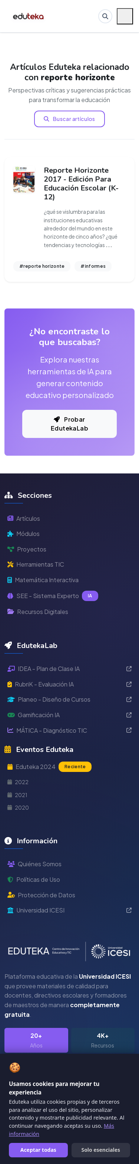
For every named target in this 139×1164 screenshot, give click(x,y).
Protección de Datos (41, 895)
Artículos (23, 518)
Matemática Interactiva (43, 580)
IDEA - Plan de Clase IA (69, 668)
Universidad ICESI (69, 910)
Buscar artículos (69, 118)
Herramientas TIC (35, 564)
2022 (18, 782)
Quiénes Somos (34, 864)
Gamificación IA (69, 715)
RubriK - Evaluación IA (69, 684)
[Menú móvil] (125, 16)
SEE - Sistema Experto (52, 596)
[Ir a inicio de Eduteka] (29, 16)
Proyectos (26, 549)
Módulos (23, 533)
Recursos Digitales (37, 611)
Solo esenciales (100, 1149)
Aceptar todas (38, 1149)
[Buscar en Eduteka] (105, 16)
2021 (17, 795)
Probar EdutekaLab (69, 423)
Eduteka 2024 (49, 767)
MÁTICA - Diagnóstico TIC (69, 730)
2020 (18, 807)
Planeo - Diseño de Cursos (69, 699)
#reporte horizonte (41, 266)
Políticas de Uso (33, 879)
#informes (93, 266)
